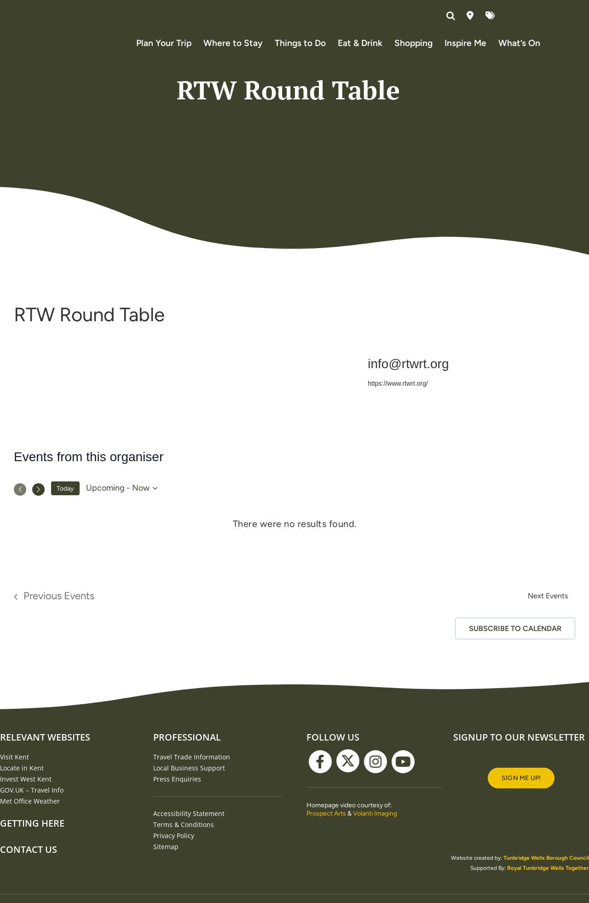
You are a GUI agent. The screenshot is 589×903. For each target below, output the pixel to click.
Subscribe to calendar (515, 643)
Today (65, 504)
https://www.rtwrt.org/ (398, 398)
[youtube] (403, 777)
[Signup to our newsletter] (521, 793)
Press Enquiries (177, 794)
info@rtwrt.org (408, 379)
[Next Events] (38, 505)
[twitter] (347, 776)
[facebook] (320, 777)
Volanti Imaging (375, 829)
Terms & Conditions (183, 840)
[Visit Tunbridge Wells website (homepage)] (85, 34)
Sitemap (166, 862)
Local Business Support (189, 783)
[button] (451, 16)
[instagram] (375, 777)
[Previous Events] (20, 505)
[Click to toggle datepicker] (123, 504)
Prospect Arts (326, 829)
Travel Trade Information (191, 772)
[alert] (294, 539)
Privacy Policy (173, 851)
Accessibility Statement (189, 829)
